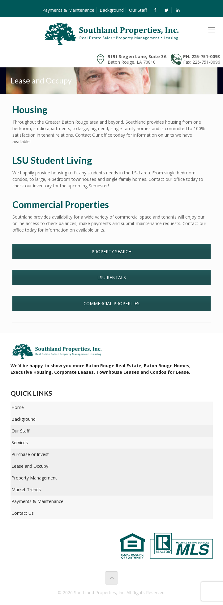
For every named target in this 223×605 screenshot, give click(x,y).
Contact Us (22, 513)
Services (19, 442)
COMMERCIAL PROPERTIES (111, 303)
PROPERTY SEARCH (111, 251)
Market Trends (26, 489)
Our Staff (138, 10)
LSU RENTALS (111, 277)
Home (17, 407)
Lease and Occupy (29, 466)
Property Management (34, 478)
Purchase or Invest (30, 454)
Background (112, 10)
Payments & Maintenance (68, 10)
